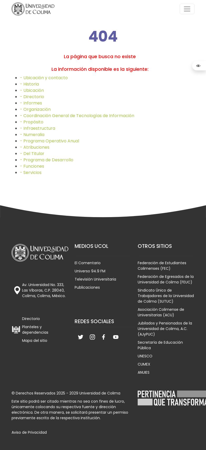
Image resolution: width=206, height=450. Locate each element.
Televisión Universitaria (95, 279)
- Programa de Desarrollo (46, 160)
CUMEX (144, 364)
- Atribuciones (34, 147)
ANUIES (144, 372)
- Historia (29, 84)
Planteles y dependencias (35, 329)
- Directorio (32, 97)
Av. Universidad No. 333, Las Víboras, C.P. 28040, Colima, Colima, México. (44, 290)
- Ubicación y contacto (44, 78)
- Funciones (32, 166)
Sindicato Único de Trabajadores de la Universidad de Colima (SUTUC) (166, 296)
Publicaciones (87, 287)
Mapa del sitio (34, 340)
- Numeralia (32, 135)
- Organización (35, 109)
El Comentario (88, 263)
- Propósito (31, 122)
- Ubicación (32, 90)
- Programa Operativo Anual (49, 141)
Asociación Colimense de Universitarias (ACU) (161, 312)
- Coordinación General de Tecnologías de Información (77, 116)
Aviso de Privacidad (29, 432)
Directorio (31, 318)
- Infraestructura (37, 128)
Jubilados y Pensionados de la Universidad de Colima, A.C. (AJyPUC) (165, 329)
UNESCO (145, 356)
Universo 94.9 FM (90, 271)
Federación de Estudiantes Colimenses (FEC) (162, 265)
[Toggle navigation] (187, 9)
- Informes (31, 103)
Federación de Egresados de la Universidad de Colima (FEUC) (166, 279)
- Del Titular (32, 154)
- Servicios (31, 172)
